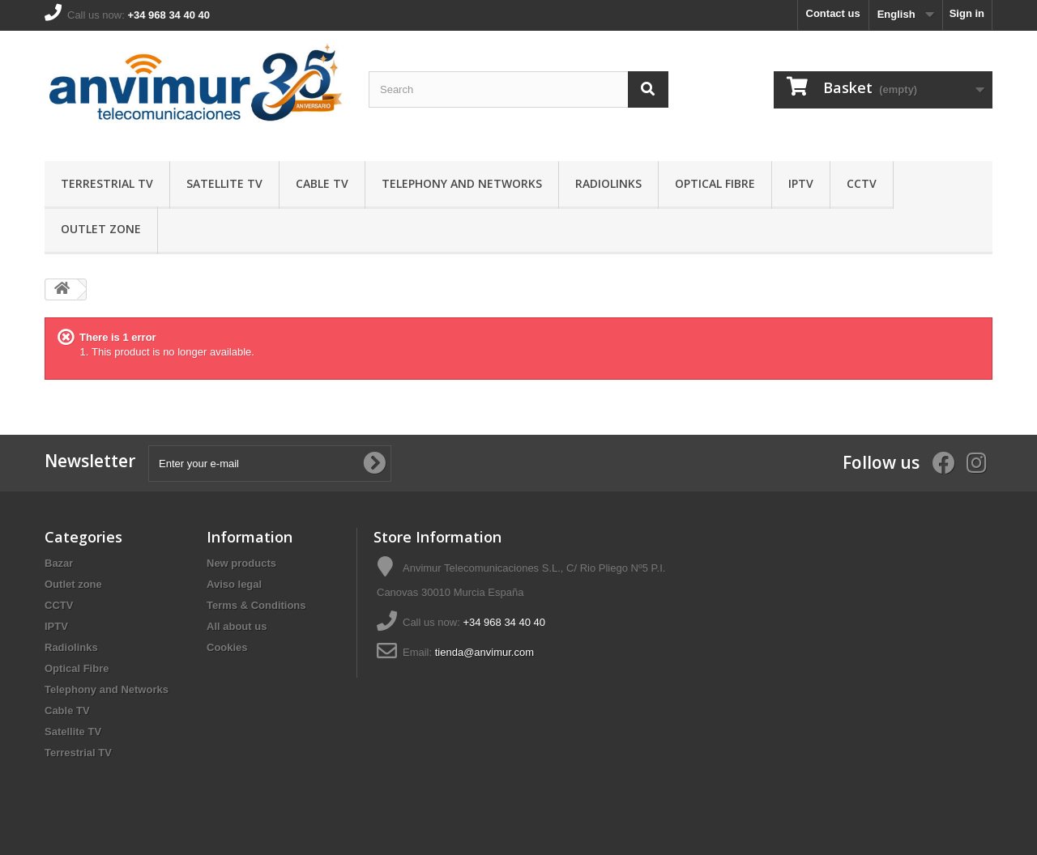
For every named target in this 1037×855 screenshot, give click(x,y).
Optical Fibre (715, 183)
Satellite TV (224, 183)
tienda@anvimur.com (484, 652)
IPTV (800, 183)
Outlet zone (101, 228)
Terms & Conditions (256, 605)
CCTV (862, 183)
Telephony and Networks (462, 183)
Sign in (967, 13)
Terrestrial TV (107, 183)
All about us (237, 626)
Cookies (227, 647)
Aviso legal (234, 584)
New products (241, 563)
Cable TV (322, 183)
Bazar (59, 563)
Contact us (833, 13)
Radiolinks (608, 183)
